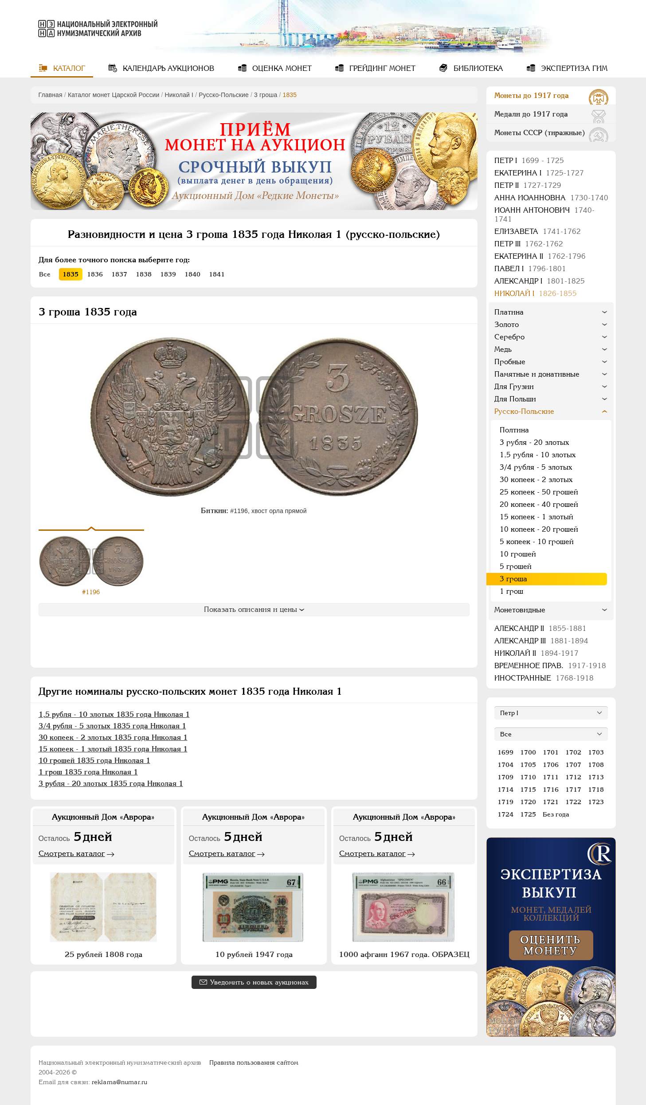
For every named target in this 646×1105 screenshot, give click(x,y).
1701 (551, 752)
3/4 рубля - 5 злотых (536, 467)
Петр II (527, 185)
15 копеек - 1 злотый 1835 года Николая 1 (113, 749)
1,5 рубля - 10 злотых (538, 455)
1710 (528, 777)
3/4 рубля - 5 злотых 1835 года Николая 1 (112, 726)
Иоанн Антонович (544, 214)
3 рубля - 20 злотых (534, 442)
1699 (505, 752)
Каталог (68, 68)
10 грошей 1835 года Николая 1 (94, 760)
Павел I (530, 269)
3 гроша (265, 94)
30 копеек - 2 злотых (536, 479)
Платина (509, 312)
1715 (528, 789)
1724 (505, 814)
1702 (573, 752)
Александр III (541, 641)
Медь (503, 349)
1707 (573, 764)
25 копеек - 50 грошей (539, 492)
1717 (573, 789)
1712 (573, 777)
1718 (596, 789)
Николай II (536, 653)
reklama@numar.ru (119, 1082)
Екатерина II (540, 256)
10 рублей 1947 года (254, 954)
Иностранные (544, 678)
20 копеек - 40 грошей (539, 504)
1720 (528, 801)
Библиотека (477, 68)
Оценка (281, 68)
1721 (551, 801)
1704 (505, 764)
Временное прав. (550, 665)
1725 (528, 814)
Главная (51, 94)
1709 (505, 777)
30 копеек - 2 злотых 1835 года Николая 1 (113, 737)
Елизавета (537, 231)
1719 (505, 801)
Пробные (509, 362)
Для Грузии (514, 386)
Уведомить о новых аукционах (259, 982)
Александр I (539, 281)
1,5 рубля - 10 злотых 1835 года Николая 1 (114, 714)
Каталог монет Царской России (114, 94)
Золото (506, 324)
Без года (556, 814)
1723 (596, 801)
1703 (596, 752)
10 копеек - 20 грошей (539, 529)
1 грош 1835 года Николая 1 (88, 772)
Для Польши (515, 399)
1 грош (511, 591)
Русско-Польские (224, 94)
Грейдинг (381, 68)
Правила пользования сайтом (253, 1062)
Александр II (540, 628)
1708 (596, 764)
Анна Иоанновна (551, 198)
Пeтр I (529, 160)
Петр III (528, 244)
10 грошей (518, 554)
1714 (505, 789)
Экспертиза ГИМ (573, 68)
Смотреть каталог (72, 853)
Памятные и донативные (536, 374)
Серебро (509, 337)
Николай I (179, 94)
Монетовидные (519, 610)
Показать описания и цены (254, 609)
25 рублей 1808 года (103, 954)
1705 (528, 764)
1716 (551, 789)
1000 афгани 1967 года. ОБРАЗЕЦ (404, 954)
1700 (528, 752)
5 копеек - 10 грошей (537, 541)
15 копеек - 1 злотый (536, 517)
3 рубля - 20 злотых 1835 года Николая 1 (111, 783)
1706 (551, 764)
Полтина (514, 430)
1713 (596, 777)
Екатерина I (539, 173)
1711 (551, 777)
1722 (573, 801)
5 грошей (516, 566)
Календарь (167, 68)
